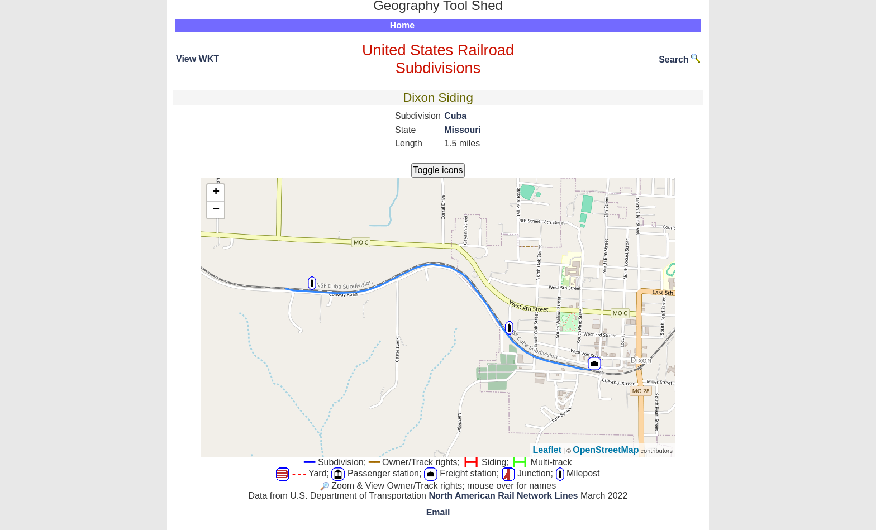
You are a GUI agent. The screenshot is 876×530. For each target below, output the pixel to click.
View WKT (197, 59)
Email (438, 512)
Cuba (455, 116)
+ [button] (216, 192)
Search (679, 59)
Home (402, 25)
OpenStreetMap (606, 450)
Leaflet (547, 450)
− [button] (216, 210)
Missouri (462, 130)
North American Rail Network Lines (503, 495)
